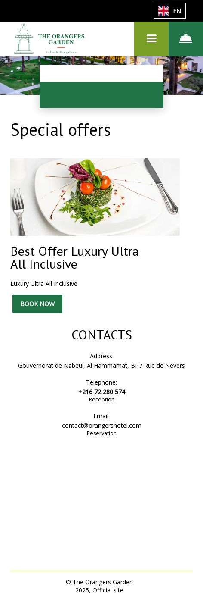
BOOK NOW (37, 304)
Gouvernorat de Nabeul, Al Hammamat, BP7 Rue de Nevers (101, 365)
